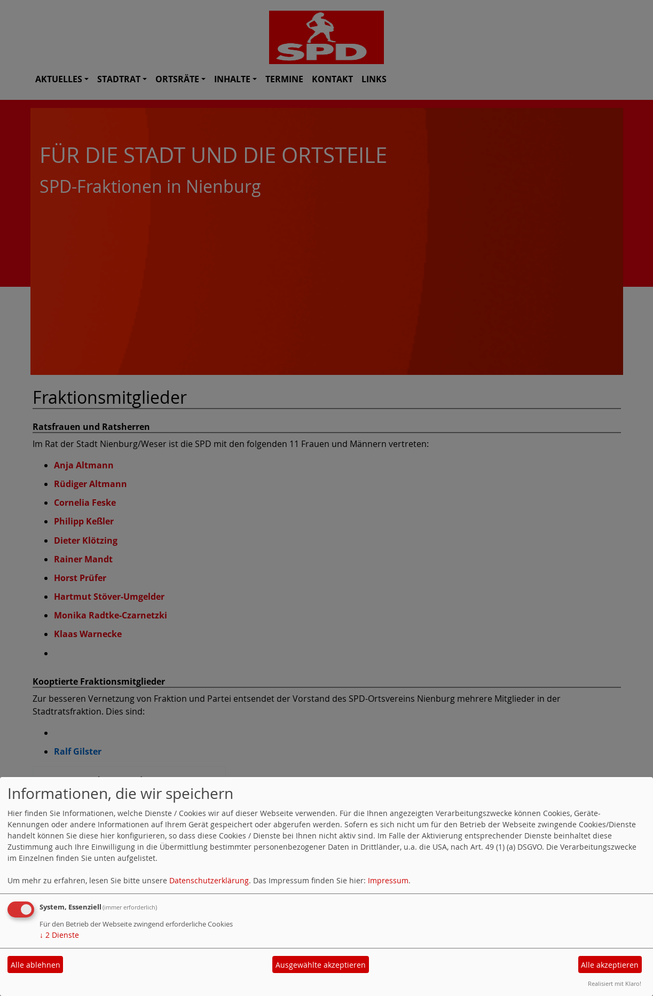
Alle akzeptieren (610, 965)
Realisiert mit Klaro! (614, 983)
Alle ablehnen (35, 965)
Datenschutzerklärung (209, 880)
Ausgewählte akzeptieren (321, 965)
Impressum (388, 880)
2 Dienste (59, 935)
